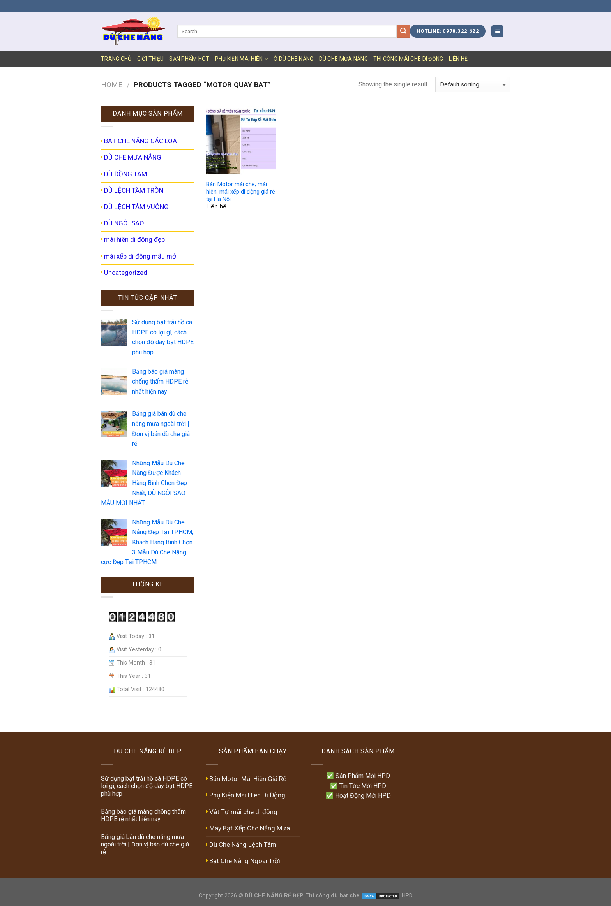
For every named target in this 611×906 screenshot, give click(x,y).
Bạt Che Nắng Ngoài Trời (244, 861)
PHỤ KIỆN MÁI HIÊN (241, 59)
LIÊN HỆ (458, 59)
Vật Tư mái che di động (243, 812)
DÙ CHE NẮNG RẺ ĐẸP (274, 895)
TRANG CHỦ (116, 59)
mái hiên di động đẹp (134, 239)
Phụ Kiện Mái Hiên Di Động (247, 795)
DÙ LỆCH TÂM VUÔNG (136, 207)
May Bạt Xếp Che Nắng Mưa (249, 828)
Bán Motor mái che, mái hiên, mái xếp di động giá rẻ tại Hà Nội (240, 191)
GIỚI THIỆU (150, 59)
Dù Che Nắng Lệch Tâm (243, 844)
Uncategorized (125, 272)
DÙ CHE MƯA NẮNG (343, 59)
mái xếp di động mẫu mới (141, 256)
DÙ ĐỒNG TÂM (125, 174)
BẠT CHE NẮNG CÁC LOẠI (141, 141)
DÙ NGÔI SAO (124, 223)
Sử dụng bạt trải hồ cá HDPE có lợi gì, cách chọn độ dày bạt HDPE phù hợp (146, 786)
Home (111, 85)
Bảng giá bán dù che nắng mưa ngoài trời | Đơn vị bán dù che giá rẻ (145, 844)
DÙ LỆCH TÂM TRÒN (133, 190)
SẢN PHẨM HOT (189, 59)
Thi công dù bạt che (332, 895)
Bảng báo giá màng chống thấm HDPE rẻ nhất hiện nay (143, 815)
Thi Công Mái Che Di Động (408, 59)
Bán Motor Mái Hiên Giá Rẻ (247, 779)
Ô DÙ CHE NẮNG (294, 59)
